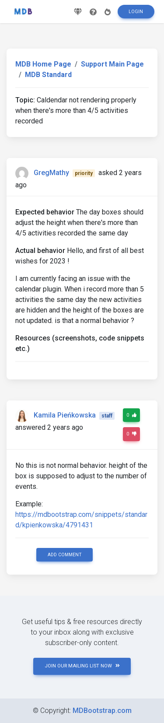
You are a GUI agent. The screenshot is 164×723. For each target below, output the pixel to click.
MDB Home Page (43, 64)
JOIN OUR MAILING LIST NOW (82, 666)
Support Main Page (112, 64)
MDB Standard (48, 74)
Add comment (65, 555)
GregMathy (51, 172)
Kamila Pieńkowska (65, 415)
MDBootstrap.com (102, 710)
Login (136, 11)
